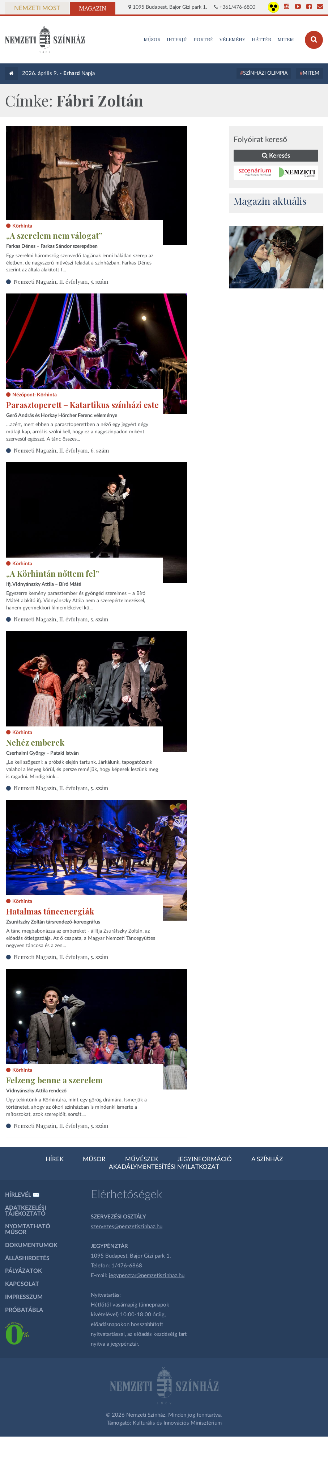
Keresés (276, 156)
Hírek (55, 1159)
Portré (203, 39)
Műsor (94, 1159)
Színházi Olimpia (265, 73)
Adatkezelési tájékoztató (25, 1211)
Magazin (92, 8)
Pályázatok (23, 1271)
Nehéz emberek (35, 742)
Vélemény (232, 39)
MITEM (285, 39)
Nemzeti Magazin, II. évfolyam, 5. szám (61, 281)
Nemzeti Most (37, 8)
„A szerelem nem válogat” (54, 235)
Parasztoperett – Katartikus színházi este (82, 404)
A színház (267, 1159)
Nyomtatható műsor (27, 1229)
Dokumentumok (31, 1245)
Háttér (261, 39)
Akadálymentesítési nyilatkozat (164, 1167)
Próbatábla (24, 1310)
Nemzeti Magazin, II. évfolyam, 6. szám (61, 450)
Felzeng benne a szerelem (54, 1080)
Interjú (177, 39)
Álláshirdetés (27, 1258)
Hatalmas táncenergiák (50, 911)
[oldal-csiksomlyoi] (276, 257)
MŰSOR (152, 39)
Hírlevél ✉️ (22, 1195)
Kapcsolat (22, 1284)
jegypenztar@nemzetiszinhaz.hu (146, 1275)
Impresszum (24, 1297)
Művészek (141, 1159)
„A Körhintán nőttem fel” (52, 573)
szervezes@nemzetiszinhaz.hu (126, 1226)
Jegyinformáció (204, 1159)
